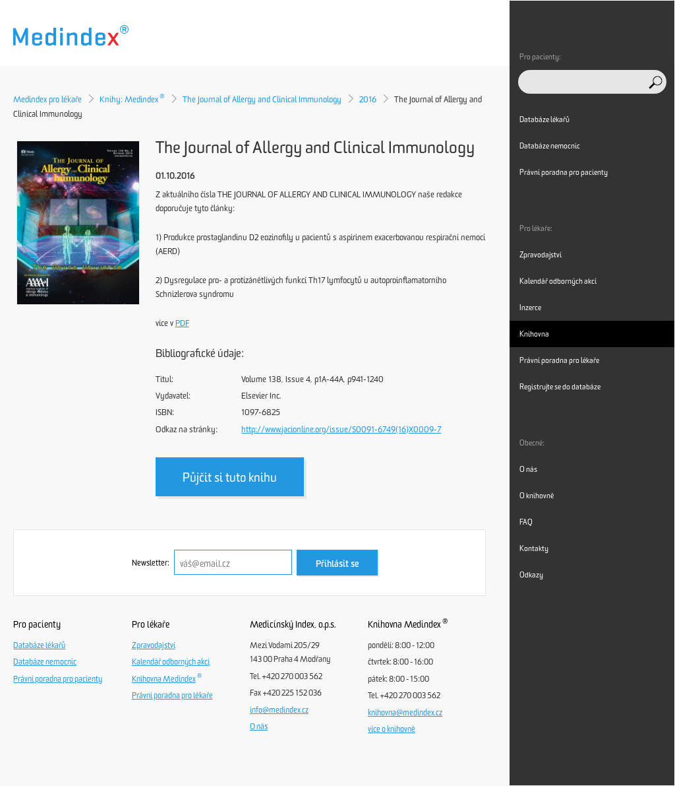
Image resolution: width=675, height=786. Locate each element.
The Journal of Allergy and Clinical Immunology (262, 99)
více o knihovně (391, 729)
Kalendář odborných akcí (171, 662)
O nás (259, 726)
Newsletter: (150, 563)
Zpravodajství (153, 645)
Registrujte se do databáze (560, 386)
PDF (182, 323)
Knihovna (534, 334)
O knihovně (536, 495)
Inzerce (530, 307)
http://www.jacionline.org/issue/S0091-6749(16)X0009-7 (341, 429)
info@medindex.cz (279, 710)
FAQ (526, 522)
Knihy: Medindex (132, 99)
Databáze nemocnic (44, 662)
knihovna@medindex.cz (405, 712)
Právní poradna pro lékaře (172, 695)
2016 (367, 99)
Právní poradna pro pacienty (57, 679)
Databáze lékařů (39, 645)
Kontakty (533, 548)
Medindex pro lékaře (47, 99)
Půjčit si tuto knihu (230, 477)
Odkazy (531, 575)
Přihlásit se (337, 564)
